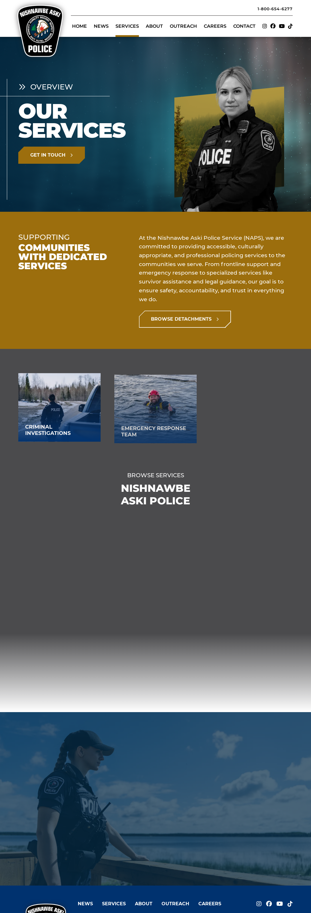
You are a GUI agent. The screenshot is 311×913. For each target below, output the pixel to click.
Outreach (183, 26)
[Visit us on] (264, 26)
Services (127, 26)
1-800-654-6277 (275, 8)
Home (79, 26)
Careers (215, 26)
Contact (244, 26)
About (154, 26)
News (101, 26)
